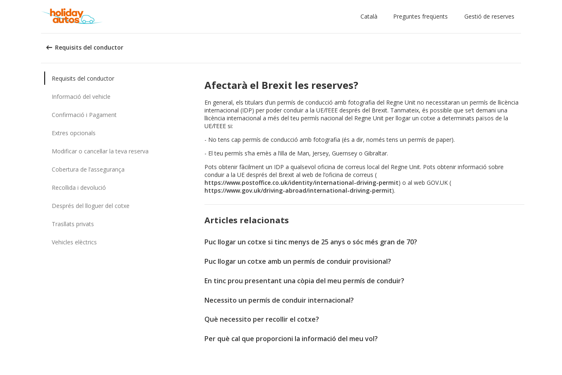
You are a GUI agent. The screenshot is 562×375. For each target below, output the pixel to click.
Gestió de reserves (489, 16)
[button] (371, 16)
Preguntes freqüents (420, 16)
